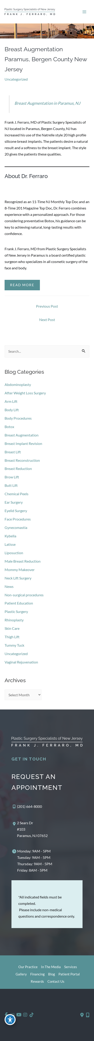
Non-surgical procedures (24, 595)
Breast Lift (13, 452)
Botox (9, 426)
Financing (37, 974)
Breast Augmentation (22, 435)
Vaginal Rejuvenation (21, 662)
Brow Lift (12, 477)
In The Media (51, 967)
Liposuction (14, 553)
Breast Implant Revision (23, 443)
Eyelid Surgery (16, 510)
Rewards (37, 981)
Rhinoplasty (14, 620)
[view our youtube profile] (19, 1015)
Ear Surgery (14, 502)
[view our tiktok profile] (31, 1015)
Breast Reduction (18, 468)
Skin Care (12, 628)
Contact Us (55, 981)
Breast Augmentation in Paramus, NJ (47, 103)
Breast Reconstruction (22, 460)
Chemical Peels (16, 494)
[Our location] (88, 1015)
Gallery (21, 974)
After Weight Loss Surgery (25, 393)
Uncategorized (16, 79)
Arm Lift (11, 401)
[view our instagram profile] (25, 1015)
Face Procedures (18, 519)
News (9, 586)
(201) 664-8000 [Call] (29, 806)
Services (70, 967)
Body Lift (12, 410)
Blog (51, 974)
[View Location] (29, 829)
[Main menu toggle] (84, 12)
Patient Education (19, 603)
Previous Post (47, 306)
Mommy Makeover (20, 569)
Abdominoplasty (18, 384)
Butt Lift (11, 485)
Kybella (10, 536)
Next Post (47, 319)
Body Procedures (18, 418)
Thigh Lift (12, 637)
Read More (22, 285)
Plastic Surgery (16, 611)
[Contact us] (82, 1015)
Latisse (10, 544)
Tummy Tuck (14, 645)
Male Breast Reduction (23, 561)
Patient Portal (69, 974)
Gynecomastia (16, 527)
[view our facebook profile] (6, 1015)
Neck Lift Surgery (18, 578)
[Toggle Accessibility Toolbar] (10, 1019)
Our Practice (28, 967)
